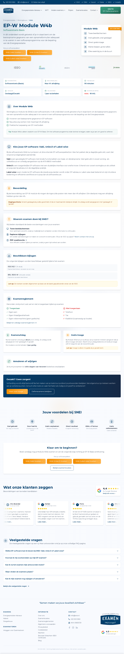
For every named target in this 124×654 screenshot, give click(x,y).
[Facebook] (69, 628)
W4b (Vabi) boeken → (14, 52)
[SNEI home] (8, 10)
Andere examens (58, 10)
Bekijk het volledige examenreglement (22, 323)
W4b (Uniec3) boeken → (40, 52)
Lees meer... (8, 522)
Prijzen (70, 10)
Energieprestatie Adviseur (32, 10)
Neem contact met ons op (84, 237)
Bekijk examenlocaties (62, 468)
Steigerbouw (8, 621)
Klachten (41, 633)
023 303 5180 (74, 619)
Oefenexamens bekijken (42, 391)
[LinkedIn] (77, 628)
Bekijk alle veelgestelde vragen (16, 586)
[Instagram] (73, 628)
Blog (39, 641)
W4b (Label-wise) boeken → (17, 59)
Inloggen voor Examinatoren (13, 630)
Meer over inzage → (17, 391)
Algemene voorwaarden (46, 624)
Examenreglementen (46, 621)
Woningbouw (22, 20)
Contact (94, 10)
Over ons (41, 616)
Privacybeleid (43, 627)
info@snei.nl (73, 616)
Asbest (5, 618)
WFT (46, 10)
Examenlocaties (81, 10)
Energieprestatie (9, 20)
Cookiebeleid (42, 630)
